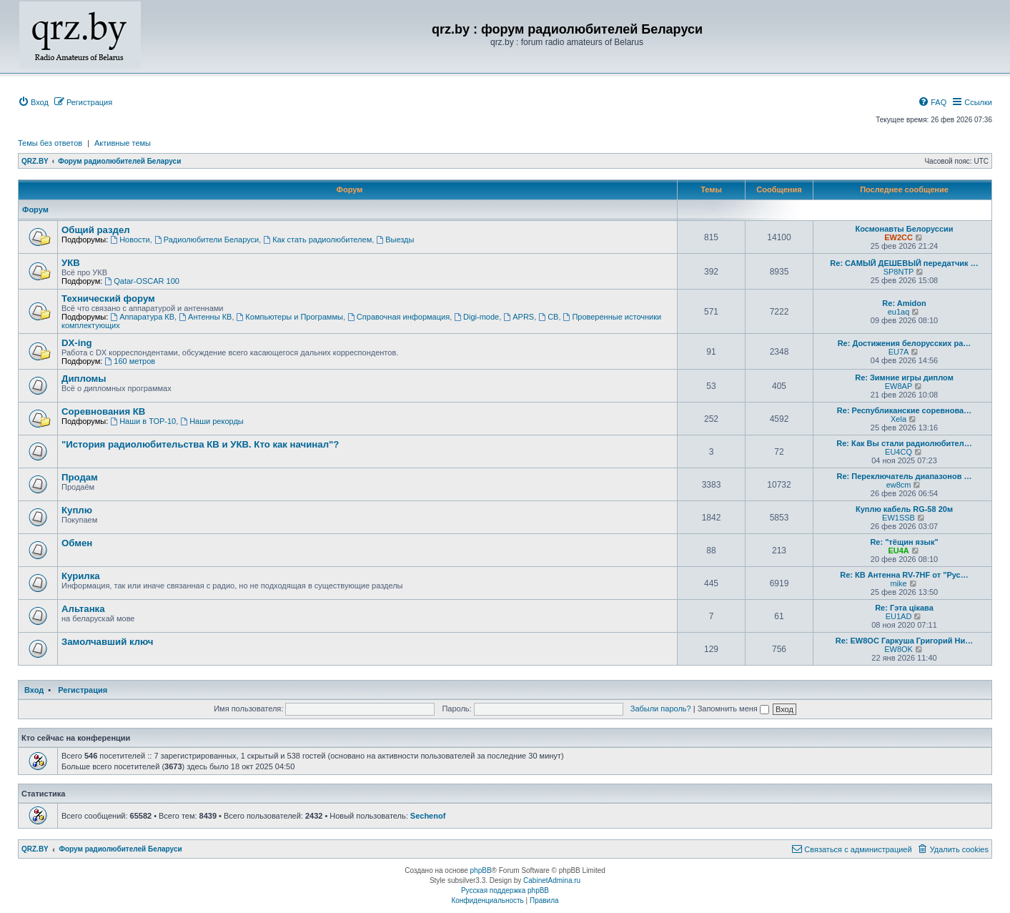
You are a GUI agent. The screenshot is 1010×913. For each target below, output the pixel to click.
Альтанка (83, 608)
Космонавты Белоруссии (904, 228)
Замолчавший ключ (107, 641)
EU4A (898, 550)
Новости (129, 239)
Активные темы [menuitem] (122, 143)
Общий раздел (95, 229)
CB (548, 316)
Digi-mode (476, 316)
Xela (898, 419)
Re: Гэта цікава (904, 607)
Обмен (76, 543)
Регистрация (82, 690)
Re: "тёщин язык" (904, 542)
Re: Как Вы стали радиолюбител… (903, 443)
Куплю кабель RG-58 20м (904, 509)
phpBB (481, 870)
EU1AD (899, 616)
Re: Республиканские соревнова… (904, 410)
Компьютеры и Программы (290, 316)
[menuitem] (33, 102)
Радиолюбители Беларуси (206, 239)
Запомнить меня (733, 708)
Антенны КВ (205, 316)
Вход (34, 690)
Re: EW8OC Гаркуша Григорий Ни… (905, 640)
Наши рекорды (211, 421)
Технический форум (108, 298)
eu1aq (899, 311)
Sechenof (428, 815)
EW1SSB (898, 517)
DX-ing (76, 342)
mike (898, 583)
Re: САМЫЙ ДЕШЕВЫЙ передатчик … (904, 263)
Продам (79, 477)
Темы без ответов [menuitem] (50, 143)
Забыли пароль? (660, 708)
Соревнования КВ (103, 411)
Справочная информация (398, 316)
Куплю (76, 510)
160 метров (129, 361)
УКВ (70, 262)
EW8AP (899, 386)
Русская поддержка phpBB (505, 890)
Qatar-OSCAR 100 (141, 281)
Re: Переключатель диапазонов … (904, 476)
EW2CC (898, 237)
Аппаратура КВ (142, 316)
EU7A (898, 351)
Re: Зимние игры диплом (904, 377)
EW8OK (898, 649)
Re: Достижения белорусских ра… (904, 343)
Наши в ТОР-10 (143, 421)
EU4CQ (898, 452)
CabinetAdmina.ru (551, 880)
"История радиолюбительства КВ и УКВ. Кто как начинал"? (200, 444)
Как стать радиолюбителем (317, 239)
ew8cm (898, 484)
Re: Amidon (904, 303)
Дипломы (84, 378)
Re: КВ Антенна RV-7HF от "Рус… (904, 575)
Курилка (80, 576)
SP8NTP (898, 271)
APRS (518, 316)
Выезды (395, 239)
